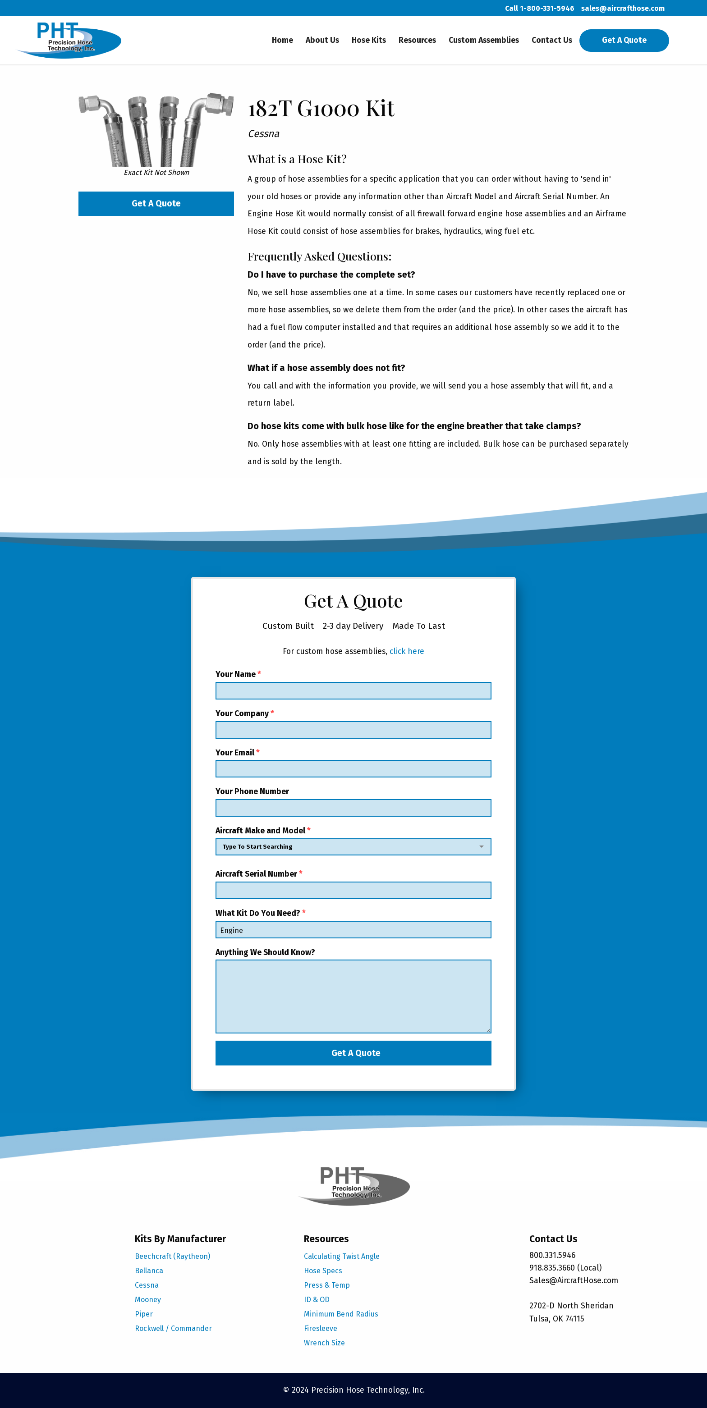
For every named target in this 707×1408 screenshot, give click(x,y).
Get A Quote (624, 40)
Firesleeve (320, 1328)
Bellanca (149, 1270)
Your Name (353, 684)
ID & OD (317, 1299)
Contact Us (552, 40)
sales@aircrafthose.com (623, 8)
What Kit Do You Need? (353, 923)
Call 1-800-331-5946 (539, 8)
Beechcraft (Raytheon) (172, 1256)
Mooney (148, 1299)
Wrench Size (324, 1343)
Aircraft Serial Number (353, 884)
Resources (417, 40)
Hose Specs (323, 1270)
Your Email (353, 763)
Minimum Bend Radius (341, 1314)
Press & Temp (327, 1285)
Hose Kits (369, 40)
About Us (322, 40)
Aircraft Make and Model (353, 843)
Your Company (353, 724)
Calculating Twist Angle (342, 1256)
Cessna (147, 1285)
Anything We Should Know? (353, 991)
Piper (144, 1314)
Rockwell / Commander (173, 1328)
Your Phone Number (353, 802)
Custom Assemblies (484, 40)
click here (407, 651)
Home (282, 40)
